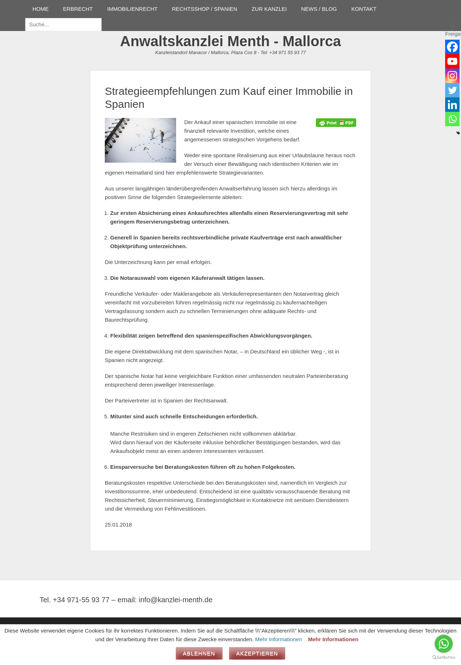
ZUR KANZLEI (269, 9)
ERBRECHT (78, 9)
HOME (40, 9)
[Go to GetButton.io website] (443, 657)
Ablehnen (199, 653)
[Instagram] (452, 76)
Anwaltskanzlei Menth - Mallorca (230, 41)
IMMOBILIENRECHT (132, 9)
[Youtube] (452, 61)
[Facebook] (452, 47)
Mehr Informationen (278, 639)
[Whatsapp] (452, 119)
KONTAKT (363, 9)
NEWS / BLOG (319, 9)
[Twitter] (452, 90)
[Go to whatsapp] (444, 644)
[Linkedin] (452, 104)
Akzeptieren (257, 653)
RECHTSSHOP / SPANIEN (204, 9)
